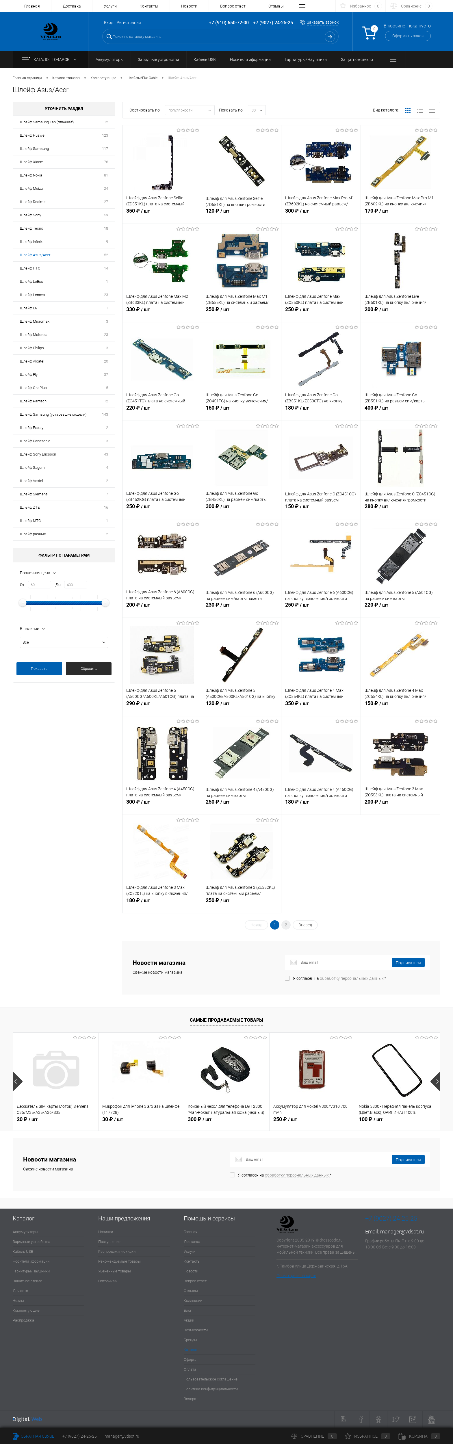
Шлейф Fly (29, 374)
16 (106, 507)
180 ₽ (321, 412)
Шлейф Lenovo (32, 295)
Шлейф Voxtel (31, 481)
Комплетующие (26, 1310)
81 (106, 175)
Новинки (105, 1232)
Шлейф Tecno (31, 228)
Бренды (190, 1340)
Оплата (190, 1369)
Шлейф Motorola (33, 334)
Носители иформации (31, 1261)
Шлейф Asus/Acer (35, 255)
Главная (32, 6)
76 (106, 162)
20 (106, 361)
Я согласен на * (339, 978)
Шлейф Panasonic (35, 441)
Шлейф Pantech (33, 401)
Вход (108, 22)
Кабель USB (23, 1251)
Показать (39, 668)
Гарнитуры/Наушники (31, 1271)
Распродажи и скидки (116, 1251)
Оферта (190, 1359)
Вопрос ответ (233, 6)
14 (106, 268)
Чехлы (18, 1300)
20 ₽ (27, 1119)
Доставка (72, 6)
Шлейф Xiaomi (32, 162)
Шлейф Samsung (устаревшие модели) (53, 414)
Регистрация (129, 22)
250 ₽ (241, 313)
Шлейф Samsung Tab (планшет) (47, 122)
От (22, 584)
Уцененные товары (114, 1271)
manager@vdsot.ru (402, 1232)
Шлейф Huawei (32, 135)
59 (106, 215)
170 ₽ (400, 215)
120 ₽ (241, 215)
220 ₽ (162, 412)
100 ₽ (371, 1119)
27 (106, 202)
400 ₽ (400, 412)
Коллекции (193, 1300)
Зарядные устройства (31, 1241)
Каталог (190, 1350)
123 (105, 135)
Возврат (191, 1399)
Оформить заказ (408, 36)
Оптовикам (108, 1281)
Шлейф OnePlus (33, 388)
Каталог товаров (50, 59)
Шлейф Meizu (31, 188)
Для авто (20, 1291)
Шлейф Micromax (34, 321)
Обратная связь (34, 1436)
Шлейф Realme (33, 202)
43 (106, 454)
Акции (189, 1320)
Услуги (110, 6)
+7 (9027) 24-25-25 (79, 1436)
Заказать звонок (323, 22)
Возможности (196, 1330)
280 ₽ (400, 510)
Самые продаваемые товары (226, 1020)
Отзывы (276, 6)
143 (105, 414)
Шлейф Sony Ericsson (38, 454)
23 (106, 295)
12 (106, 122)
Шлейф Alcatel (32, 361)
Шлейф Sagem (32, 467)
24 (106, 188)
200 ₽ (400, 313)
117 (105, 148)
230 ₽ (241, 609)
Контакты (149, 6)
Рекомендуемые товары (119, 1261)
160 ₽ (241, 412)
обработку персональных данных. (352, 978)
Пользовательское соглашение (210, 1379)
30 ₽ (112, 1119)
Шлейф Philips (32, 348)
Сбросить (89, 668)
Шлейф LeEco (31, 281)
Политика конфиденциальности (211, 1389)
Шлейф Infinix (31, 241)
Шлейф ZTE (30, 507)
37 (106, 374)
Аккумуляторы (25, 1232)
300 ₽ (321, 215)
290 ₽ (162, 707)
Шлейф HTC (30, 268)
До (58, 584)
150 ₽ (321, 510)
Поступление (109, 1241)
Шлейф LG (29, 308)
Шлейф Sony (30, 215)
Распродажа (23, 1320)
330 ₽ (162, 313)
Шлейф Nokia (31, 175)
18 (106, 228)
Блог (188, 1310)
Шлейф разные (33, 534)
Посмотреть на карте (296, 1275)
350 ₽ (162, 215)
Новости (189, 6)
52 (106, 255)
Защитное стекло (27, 1281)
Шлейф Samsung (34, 148)
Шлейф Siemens (34, 494)
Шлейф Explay (31, 427)
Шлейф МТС (30, 520)
